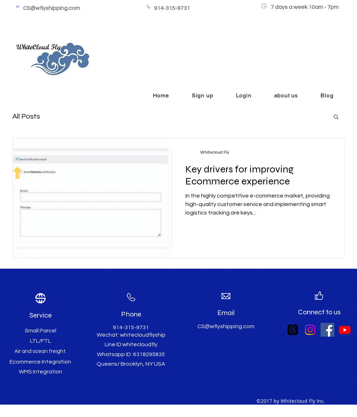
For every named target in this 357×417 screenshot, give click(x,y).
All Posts (26, 116)
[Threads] (293, 330)
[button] (336, 117)
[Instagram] (310, 330)
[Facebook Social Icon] (327, 330)
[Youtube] (345, 330)
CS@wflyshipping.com (51, 8)
